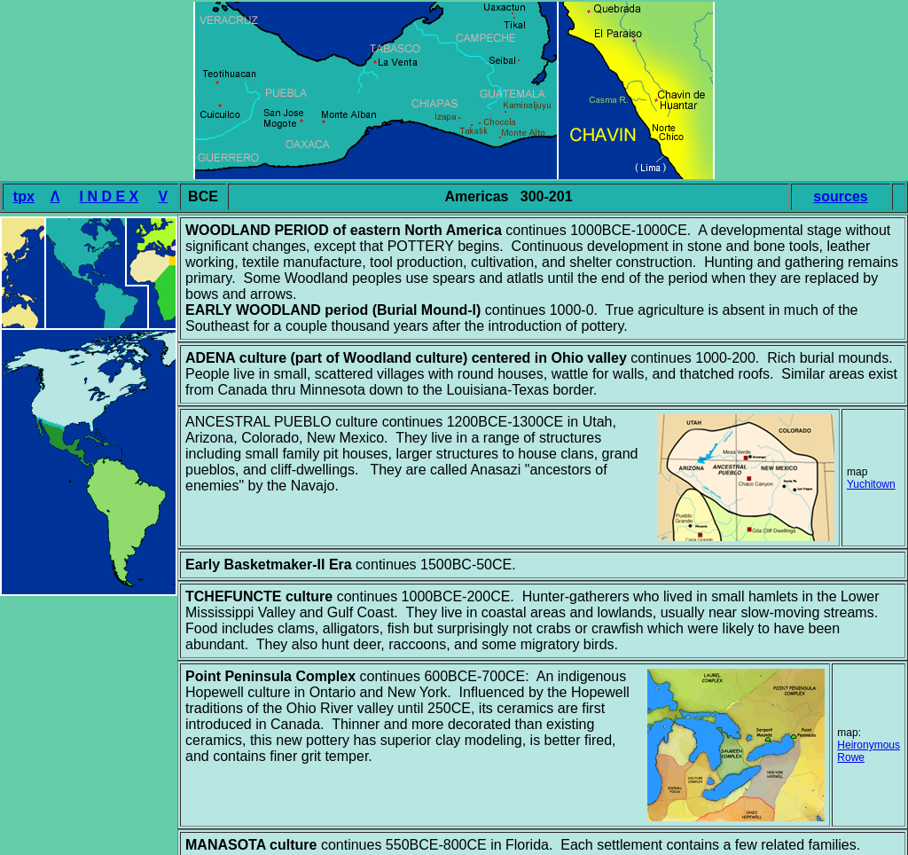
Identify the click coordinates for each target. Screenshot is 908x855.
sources (840, 196)
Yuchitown (871, 484)
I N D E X (109, 196)
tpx (24, 196)
